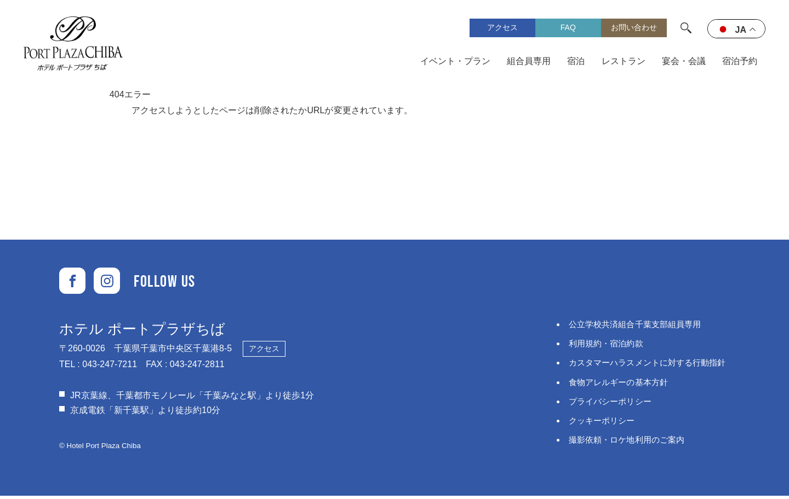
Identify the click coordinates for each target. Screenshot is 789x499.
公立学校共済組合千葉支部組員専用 (629, 327)
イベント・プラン (456, 62)
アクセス (502, 28)
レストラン (623, 62)
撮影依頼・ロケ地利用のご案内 (620, 442)
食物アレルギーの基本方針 (611, 384)
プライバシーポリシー (603, 404)
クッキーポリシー (594, 423)
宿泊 (576, 62)
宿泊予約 (739, 62)
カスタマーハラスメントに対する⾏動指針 (642, 365)
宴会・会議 (684, 62)
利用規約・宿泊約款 (598, 346)
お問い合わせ (634, 28)
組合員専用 (529, 62)
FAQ (568, 28)
